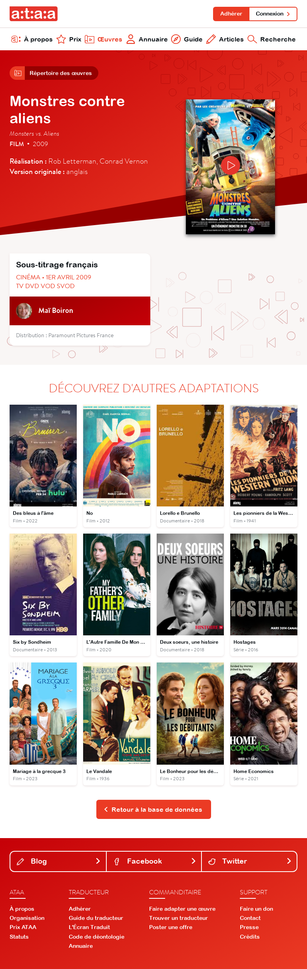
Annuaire (147, 39)
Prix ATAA (23, 927)
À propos (32, 39)
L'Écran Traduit (89, 927)
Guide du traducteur (96, 918)
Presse (249, 927)
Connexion (273, 13)
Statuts (19, 936)
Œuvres (103, 39)
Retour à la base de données (153, 809)
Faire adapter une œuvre (182, 909)
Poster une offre (170, 927)
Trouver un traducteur (178, 918)
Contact (250, 918)
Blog (59, 861)
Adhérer (231, 13)
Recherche (271, 39)
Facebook (155, 861)
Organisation (27, 918)
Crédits (250, 936)
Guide (187, 39)
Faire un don (256, 909)
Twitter (250, 861)
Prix (68, 39)
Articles (225, 39)
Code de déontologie (96, 936)
